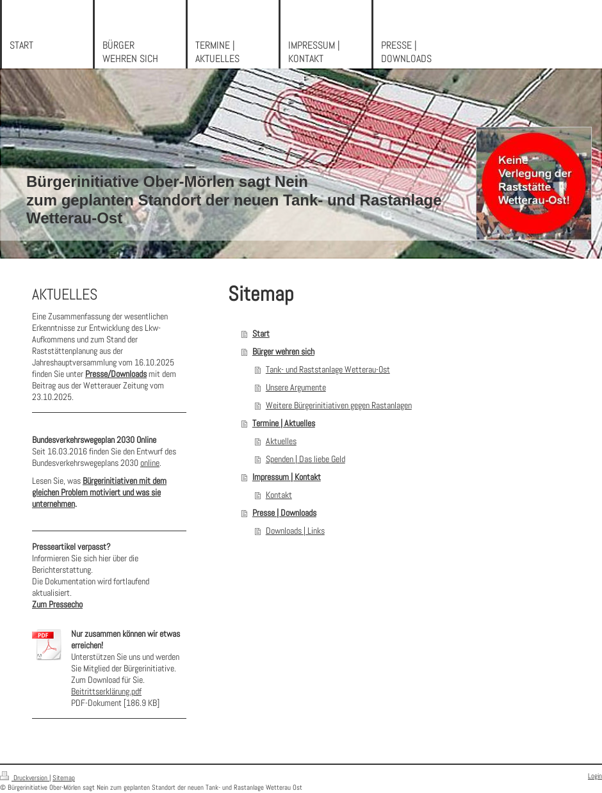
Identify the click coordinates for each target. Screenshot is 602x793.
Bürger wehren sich (283, 351)
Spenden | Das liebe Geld (305, 459)
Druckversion (24, 777)
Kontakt (279, 495)
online (149, 463)
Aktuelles (281, 441)
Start (261, 333)
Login (595, 775)
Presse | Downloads (284, 512)
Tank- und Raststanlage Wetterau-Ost (328, 369)
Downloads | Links (295, 530)
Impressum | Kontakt (286, 477)
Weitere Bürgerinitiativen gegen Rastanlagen (339, 405)
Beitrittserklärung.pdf (106, 691)
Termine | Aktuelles (283, 423)
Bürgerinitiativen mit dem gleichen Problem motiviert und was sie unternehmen (99, 492)
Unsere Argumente (296, 387)
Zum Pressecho (57, 604)
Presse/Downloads (116, 374)
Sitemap (64, 777)
